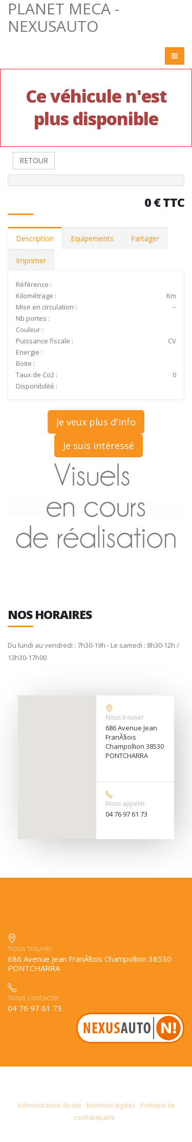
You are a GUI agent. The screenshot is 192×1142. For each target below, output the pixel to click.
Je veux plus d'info (96, 422)
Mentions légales (111, 1105)
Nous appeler (125, 803)
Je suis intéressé (98, 445)
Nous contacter (33, 997)
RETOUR (33, 160)
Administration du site (49, 1105)
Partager (145, 238)
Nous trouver (124, 717)
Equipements (92, 238)
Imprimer (31, 260)
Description (35, 238)
